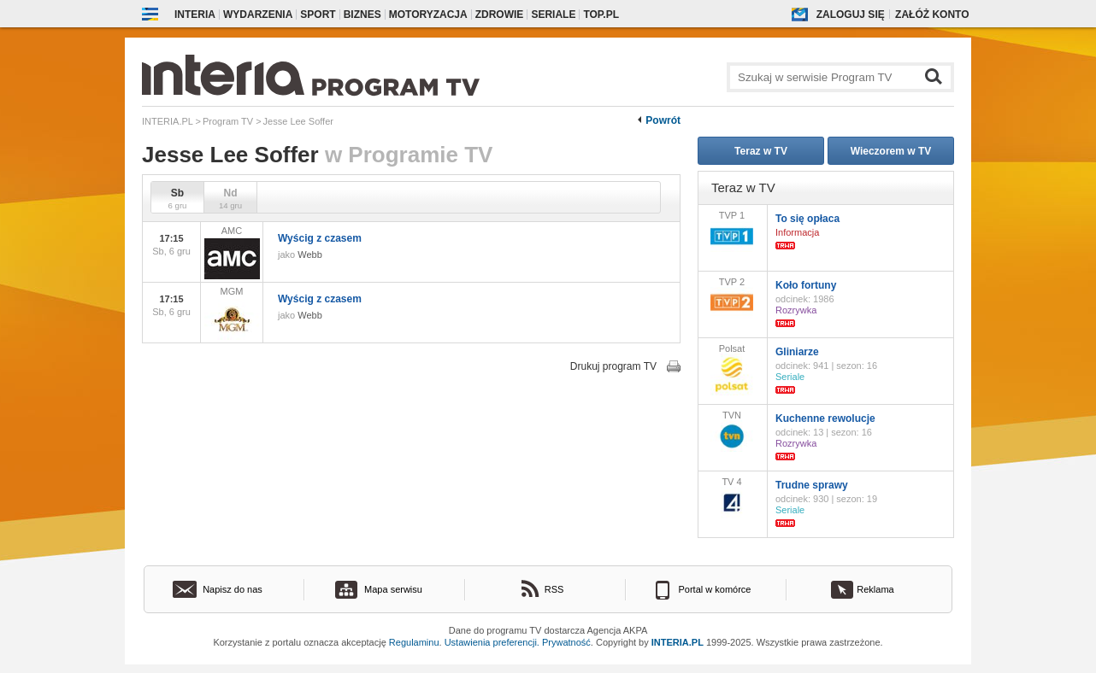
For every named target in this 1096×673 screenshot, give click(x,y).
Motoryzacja (428, 14)
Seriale (553, 14)
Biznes (362, 14)
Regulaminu (414, 642)
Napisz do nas (232, 589)
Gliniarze (797, 352)
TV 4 (731, 497)
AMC (231, 252)
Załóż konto (932, 14)
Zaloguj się (850, 14)
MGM (231, 313)
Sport (317, 14)
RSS (554, 589)
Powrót (663, 120)
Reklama (875, 589)
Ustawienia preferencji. (492, 642)
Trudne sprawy (811, 485)
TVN (731, 431)
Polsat (731, 369)
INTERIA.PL (677, 642)
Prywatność (566, 642)
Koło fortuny (805, 285)
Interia (194, 14)
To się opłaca (807, 219)
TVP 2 (731, 298)
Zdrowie (499, 14)
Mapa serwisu (393, 589)
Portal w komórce (715, 589)
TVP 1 (731, 231)
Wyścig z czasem (320, 238)
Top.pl (601, 14)
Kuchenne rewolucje (825, 418)
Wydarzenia (257, 14)
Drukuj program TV (613, 366)
